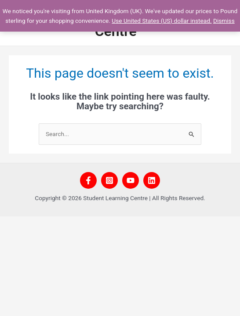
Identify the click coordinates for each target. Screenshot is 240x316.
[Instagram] (109, 180)
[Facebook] (88, 180)
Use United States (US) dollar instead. (161, 20)
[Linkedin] (151, 180)
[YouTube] (130, 180)
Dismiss (224, 20)
